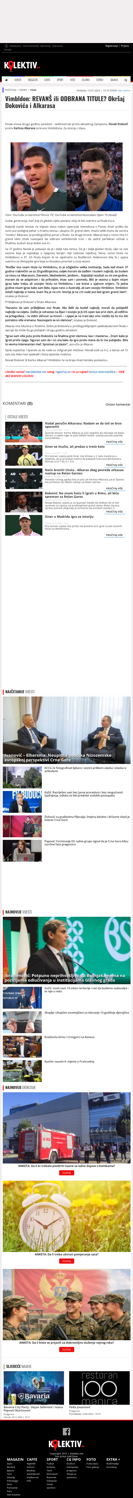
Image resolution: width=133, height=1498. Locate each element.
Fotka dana (92, 1463)
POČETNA (10, 90)
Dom (9, 1484)
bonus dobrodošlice (102, 372)
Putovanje (12, 1487)
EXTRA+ (100, 80)
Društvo (71, 1463)
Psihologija (12, 1480)
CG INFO (86, 80)
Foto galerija (92, 1467)
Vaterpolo (52, 1480)
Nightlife (31, 1463)
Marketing (46, 45)
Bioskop (31, 1470)
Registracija (112, 45)
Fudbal (50, 1463)
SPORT (60, 80)
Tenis (33, 90)
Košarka (51, 1467)
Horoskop (111, 1467)
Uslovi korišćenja (31, 45)
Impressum (57, 45)
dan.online (124, 90)
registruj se (62, 372)
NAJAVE (114, 80)
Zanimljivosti (33, 1473)
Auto (9, 1491)
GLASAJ (67, 1172)
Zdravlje (11, 1477)
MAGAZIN (32, 80)
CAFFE (47, 80)
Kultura (30, 1467)
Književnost (33, 1477)
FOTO (72, 80)
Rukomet (51, 1477)
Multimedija (112, 1463)
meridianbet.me (35, 372)
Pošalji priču (15, 45)
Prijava (125, 45)
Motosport (52, 1473)
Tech (9, 1473)
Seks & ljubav (13, 1494)
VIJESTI (18, 80)
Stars (9, 1463)
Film (29, 1480)
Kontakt (8, 49)
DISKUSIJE (20, 1087)
